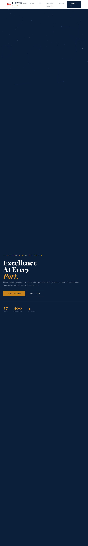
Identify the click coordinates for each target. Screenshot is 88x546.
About (32, 3)
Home (25, 3)
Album (61, 3)
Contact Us (73, 4)
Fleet (41, 3)
